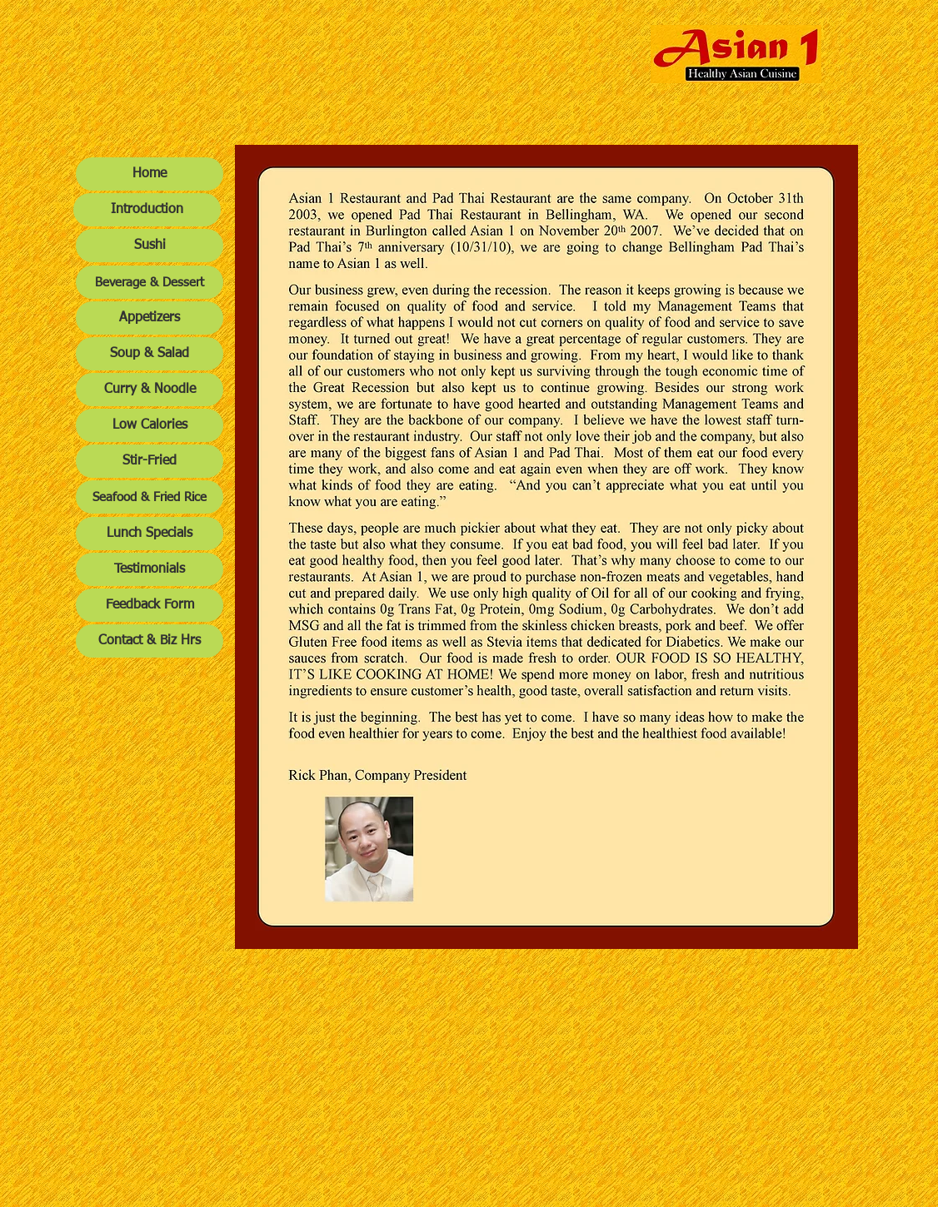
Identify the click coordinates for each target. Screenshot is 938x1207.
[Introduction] (147, 209)
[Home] (149, 174)
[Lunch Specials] (149, 533)
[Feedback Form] (149, 605)
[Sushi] (149, 245)
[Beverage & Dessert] (149, 282)
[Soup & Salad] (149, 353)
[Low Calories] (149, 425)
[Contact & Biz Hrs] (149, 641)
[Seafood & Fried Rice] (149, 497)
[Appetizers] (149, 318)
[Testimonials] (149, 569)
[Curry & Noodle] (149, 389)
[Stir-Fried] (149, 461)
